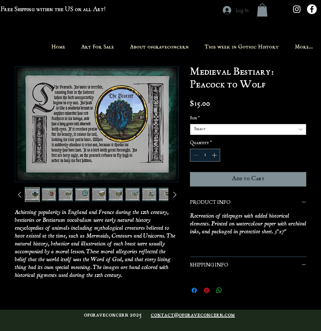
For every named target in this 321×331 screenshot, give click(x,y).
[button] (262, 10)
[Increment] (215, 155)
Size (194, 118)
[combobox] (248, 129)
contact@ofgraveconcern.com (193, 315)
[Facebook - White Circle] (312, 9)
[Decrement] (195, 155)
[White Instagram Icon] (297, 9)
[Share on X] (232, 290)
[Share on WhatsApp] (219, 290)
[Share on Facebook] (194, 290)
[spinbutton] (205, 155)
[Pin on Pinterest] (207, 290)
